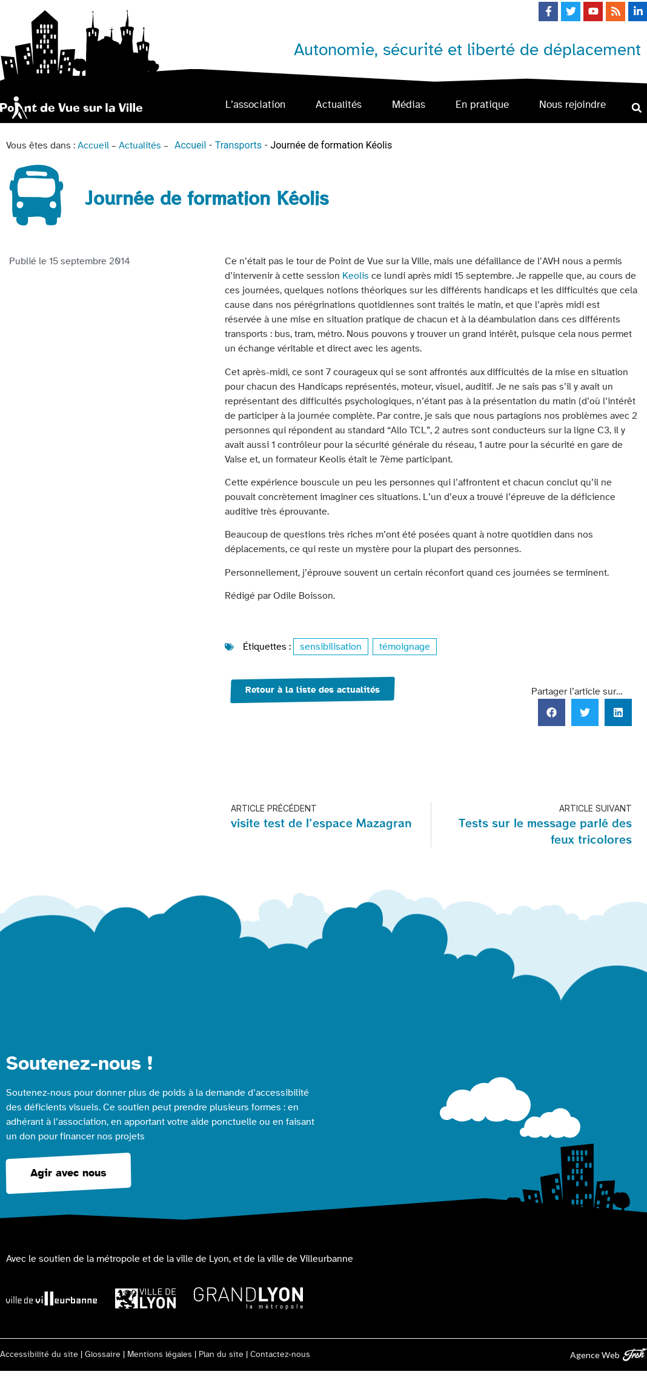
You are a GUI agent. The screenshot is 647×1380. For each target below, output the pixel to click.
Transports (238, 145)
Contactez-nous (280, 1354)
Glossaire (103, 1354)
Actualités (339, 104)
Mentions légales (159, 1354)
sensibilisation (331, 647)
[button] (637, 108)
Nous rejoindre (572, 104)
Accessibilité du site (39, 1354)
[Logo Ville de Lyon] (145, 1298)
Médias (408, 104)
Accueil (93, 145)
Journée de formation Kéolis (331, 145)
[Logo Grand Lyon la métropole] (248, 1298)
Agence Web (595, 1355)
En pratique (482, 104)
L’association (255, 104)
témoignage (404, 647)
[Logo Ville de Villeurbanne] (51, 1298)
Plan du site (221, 1354)
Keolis (355, 276)
